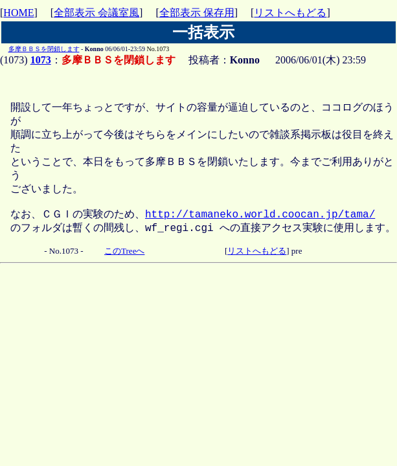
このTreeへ (124, 265)
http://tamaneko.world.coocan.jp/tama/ (260, 226)
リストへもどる (290, 12)
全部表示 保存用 (196, 12)
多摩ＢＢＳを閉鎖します (44, 48)
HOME (18, 12)
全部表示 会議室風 (96, 12)
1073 (40, 59)
